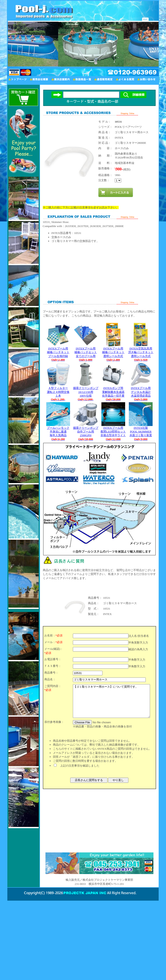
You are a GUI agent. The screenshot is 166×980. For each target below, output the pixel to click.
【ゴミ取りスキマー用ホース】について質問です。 (111, 704)
